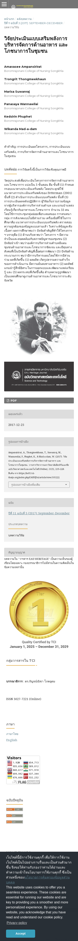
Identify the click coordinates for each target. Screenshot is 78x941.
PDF (13, 400)
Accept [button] (21, 933)
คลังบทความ (24, 19)
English (11, 740)
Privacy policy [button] (17, 923)
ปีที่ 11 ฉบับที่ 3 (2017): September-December (33, 23)
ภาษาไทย (12, 734)
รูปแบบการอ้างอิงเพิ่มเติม (25, 484)
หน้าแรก (9, 19)
